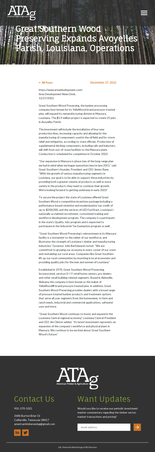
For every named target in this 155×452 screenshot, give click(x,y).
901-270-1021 (23, 408)
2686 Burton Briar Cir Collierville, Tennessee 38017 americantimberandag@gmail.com (34, 420)
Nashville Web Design (73, 447)
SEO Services (91, 447)
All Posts (45, 82)
